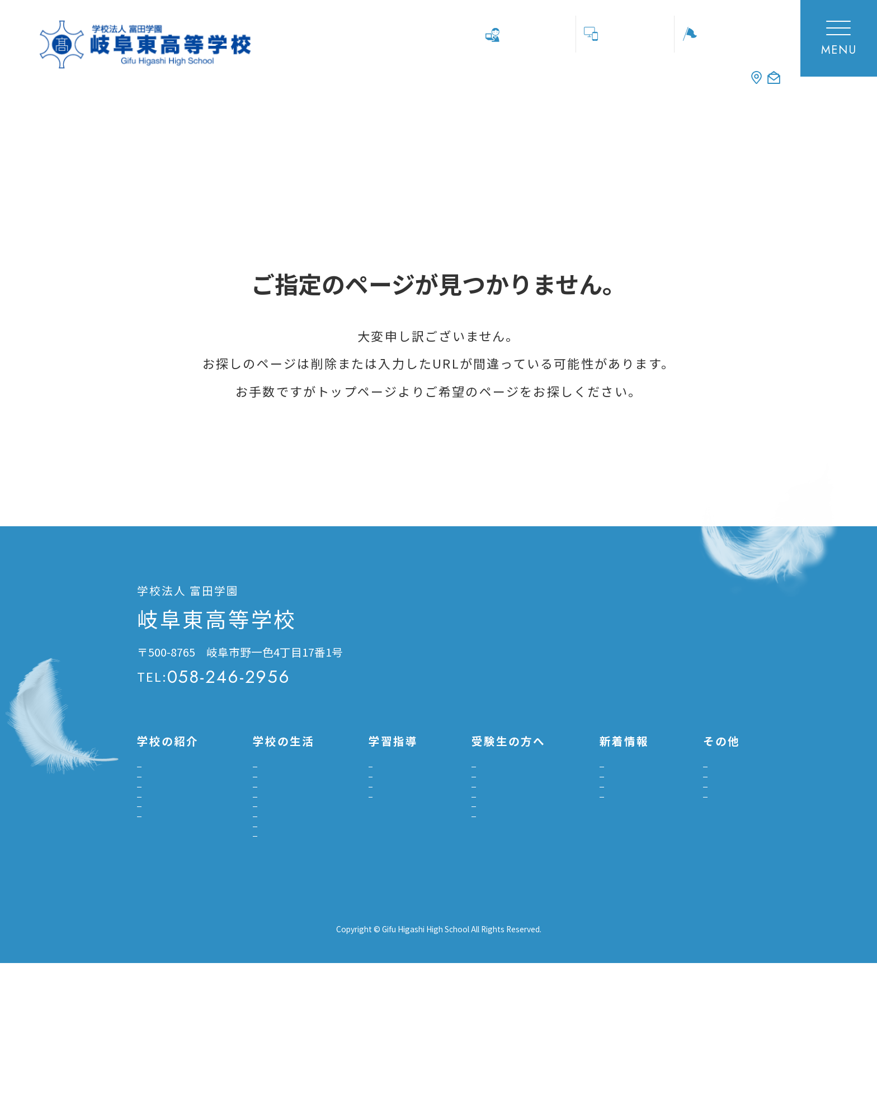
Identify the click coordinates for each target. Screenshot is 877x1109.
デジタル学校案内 (177, 942)
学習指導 (378, 781)
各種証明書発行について (687, 788)
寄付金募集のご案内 (682, 840)
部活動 (252, 803)
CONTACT (738, 74)
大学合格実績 (382, 870)
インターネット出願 (476, 826)
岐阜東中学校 (713, 1032)
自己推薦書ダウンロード (481, 857)
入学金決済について (476, 909)
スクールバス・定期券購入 (270, 833)
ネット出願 (630, 33)
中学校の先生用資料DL (688, 863)
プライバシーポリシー (187, 1032)
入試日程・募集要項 (476, 803)
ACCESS (646, 74)
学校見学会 (458, 781)
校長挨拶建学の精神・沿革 (177, 794)
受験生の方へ (584, 817)
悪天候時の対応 (270, 945)
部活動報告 (579, 840)
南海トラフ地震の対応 (284, 968)
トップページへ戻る (187, 450)
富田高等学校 (632, 1032)
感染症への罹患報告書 (284, 922)
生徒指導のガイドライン (284, 893)
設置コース (168, 866)
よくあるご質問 (177, 912)
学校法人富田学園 (542, 1032)
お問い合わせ (591, 679)
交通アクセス (591, 613)
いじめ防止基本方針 (279, 863)
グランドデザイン (177, 837)
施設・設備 (168, 889)
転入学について (467, 886)
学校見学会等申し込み (729, 33)
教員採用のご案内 (678, 817)
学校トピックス (584, 788)
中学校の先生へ (532, 33)
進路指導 (378, 803)
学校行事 (257, 781)
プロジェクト (382, 833)
